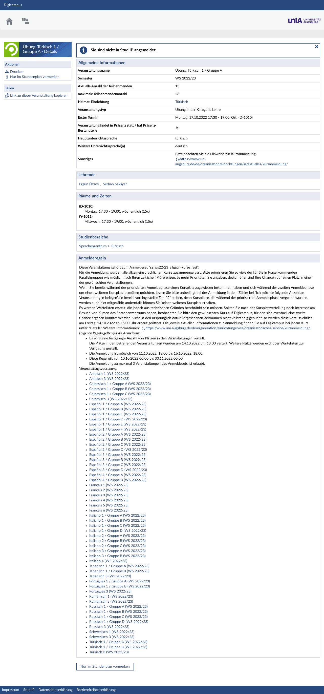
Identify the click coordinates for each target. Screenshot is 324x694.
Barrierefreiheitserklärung (96, 690)
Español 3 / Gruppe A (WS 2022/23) (117, 455)
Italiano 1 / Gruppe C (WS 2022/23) (117, 525)
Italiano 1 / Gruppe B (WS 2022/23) (117, 520)
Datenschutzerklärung (55, 690)
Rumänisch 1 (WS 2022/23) (111, 596)
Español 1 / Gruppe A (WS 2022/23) (117, 404)
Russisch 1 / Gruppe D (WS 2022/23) (118, 622)
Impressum (10, 690)
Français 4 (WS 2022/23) (108, 500)
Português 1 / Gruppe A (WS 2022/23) (119, 581)
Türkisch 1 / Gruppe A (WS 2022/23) (118, 642)
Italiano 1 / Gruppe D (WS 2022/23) (117, 531)
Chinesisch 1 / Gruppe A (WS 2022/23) (120, 384)
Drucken (17, 72)
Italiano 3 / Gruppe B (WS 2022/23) (117, 556)
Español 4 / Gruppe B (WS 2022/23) (117, 480)
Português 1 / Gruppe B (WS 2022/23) (119, 586)
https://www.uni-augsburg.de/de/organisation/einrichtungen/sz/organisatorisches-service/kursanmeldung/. (228, 328)
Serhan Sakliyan (115, 184)
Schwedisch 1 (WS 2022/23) (111, 632)
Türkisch (181, 102)
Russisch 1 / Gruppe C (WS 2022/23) (118, 617)
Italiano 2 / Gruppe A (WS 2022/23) (117, 536)
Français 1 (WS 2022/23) (108, 485)
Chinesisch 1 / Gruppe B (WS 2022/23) (120, 389)
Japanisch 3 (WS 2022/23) (110, 576)
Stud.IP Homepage (304, 19)
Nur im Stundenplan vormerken (34, 77)
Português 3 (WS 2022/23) (110, 591)
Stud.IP (28, 690)
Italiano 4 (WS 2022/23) (108, 561)
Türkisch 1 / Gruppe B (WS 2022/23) (118, 647)
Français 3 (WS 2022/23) (108, 495)
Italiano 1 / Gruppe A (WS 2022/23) (117, 515)
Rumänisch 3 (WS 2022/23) (111, 601)
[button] (317, 47)
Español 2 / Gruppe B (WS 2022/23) (117, 439)
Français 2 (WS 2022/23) (108, 490)
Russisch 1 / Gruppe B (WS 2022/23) (118, 612)
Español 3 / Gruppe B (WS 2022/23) (117, 460)
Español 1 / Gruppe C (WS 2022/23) (117, 414)
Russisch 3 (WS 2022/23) (109, 627)
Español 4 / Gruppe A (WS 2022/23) (117, 475)
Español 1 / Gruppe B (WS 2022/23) (117, 409)
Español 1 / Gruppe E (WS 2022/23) (117, 424)
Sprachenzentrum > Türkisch (101, 246)
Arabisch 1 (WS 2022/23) (109, 374)
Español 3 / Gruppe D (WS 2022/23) (118, 470)
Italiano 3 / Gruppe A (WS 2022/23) (117, 551)
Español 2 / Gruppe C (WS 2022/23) (117, 444)
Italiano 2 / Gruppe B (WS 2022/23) (117, 541)
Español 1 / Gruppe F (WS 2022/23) (117, 429)
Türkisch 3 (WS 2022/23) (109, 652)
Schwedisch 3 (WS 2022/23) (111, 637)
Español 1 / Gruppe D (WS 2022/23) (118, 419)
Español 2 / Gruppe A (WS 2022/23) (117, 434)
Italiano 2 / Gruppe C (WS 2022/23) (117, 546)
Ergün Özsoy (89, 184)
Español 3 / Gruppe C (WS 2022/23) (117, 465)
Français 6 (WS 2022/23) (108, 510)
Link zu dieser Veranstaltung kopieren (39, 95)
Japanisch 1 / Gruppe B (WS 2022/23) (119, 571)
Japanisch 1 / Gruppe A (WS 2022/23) (119, 566)
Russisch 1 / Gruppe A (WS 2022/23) (118, 606)
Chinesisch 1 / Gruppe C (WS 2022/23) (120, 394)
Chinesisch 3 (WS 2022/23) (110, 399)
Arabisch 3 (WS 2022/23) (109, 379)
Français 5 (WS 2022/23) (108, 505)
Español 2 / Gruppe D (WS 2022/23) (118, 450)
